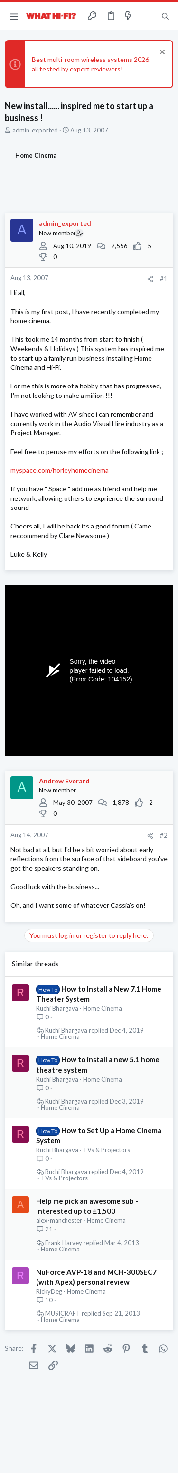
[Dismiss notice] (161, 53)
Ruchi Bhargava (57, 1008)
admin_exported (35, 130)
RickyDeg (49, 1291)
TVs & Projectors (106, 1150)
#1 (164, 279)
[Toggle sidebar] (146, 16)
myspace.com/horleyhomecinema (59, 470)
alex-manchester (59, 1220)
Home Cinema (102, 1008)
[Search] (165, 16)
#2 (164, 835)
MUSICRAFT (62, 1313)
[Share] (150, 279)
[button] (14, 16)
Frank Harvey (63, 1243)
